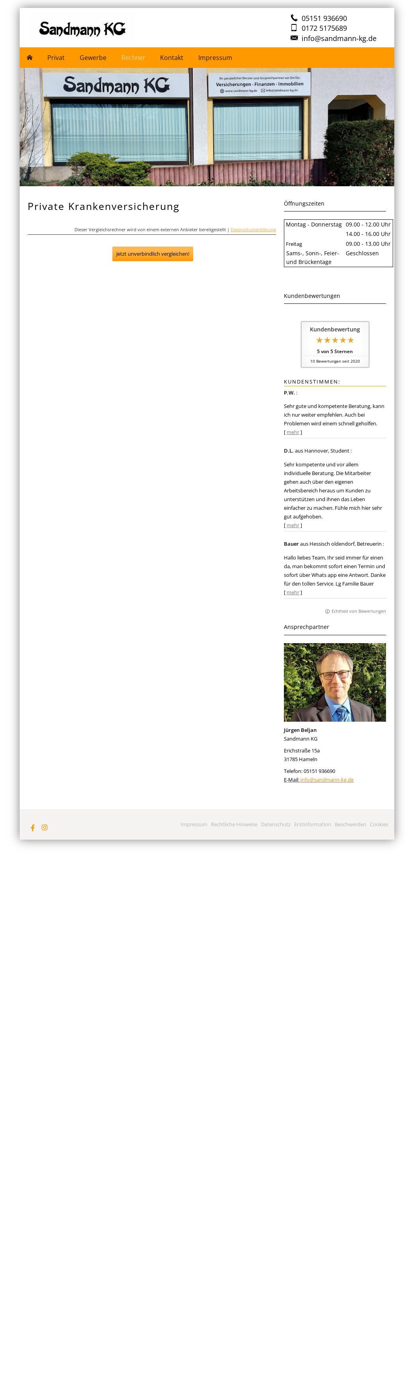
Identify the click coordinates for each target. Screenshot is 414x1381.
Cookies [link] (379, 824)
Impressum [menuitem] (215, 57)
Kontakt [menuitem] (171, 57)
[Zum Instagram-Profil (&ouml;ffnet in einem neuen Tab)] (44, 827)
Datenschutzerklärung (253, 229)
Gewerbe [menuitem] (93, 57)
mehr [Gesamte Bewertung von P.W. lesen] (293, 432)
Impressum (194, 824)
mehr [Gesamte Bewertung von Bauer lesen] (293, 592)
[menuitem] (30, 57)
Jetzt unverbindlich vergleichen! (152, 253)
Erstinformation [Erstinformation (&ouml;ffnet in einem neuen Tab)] (312, 824)
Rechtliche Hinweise (234, 824)
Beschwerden (350, 824)
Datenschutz (276, 824)
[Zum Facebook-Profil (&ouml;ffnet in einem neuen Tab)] (33, 827)
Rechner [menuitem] (133, 57)
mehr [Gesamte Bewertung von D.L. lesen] (293, 525)
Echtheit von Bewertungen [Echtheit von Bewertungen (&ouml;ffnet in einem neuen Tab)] (359, 611)
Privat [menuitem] (56, 57)
